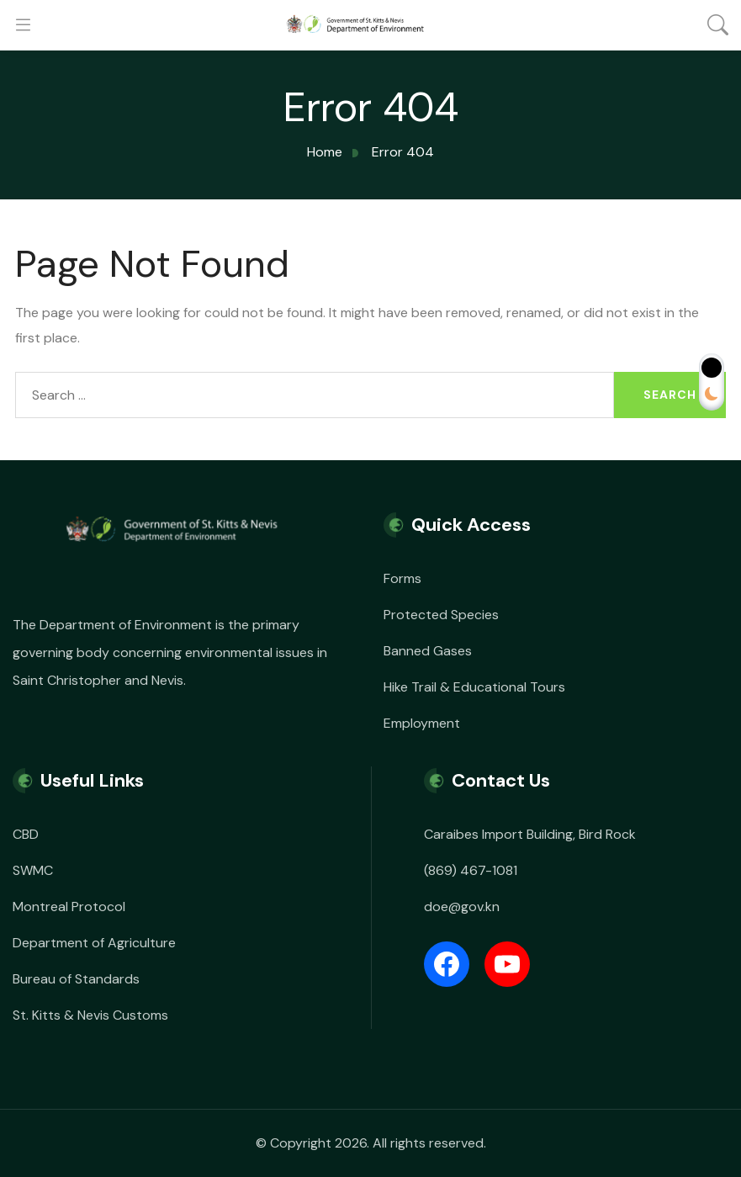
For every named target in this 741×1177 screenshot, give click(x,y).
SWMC (33, 870)
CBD (26, 834)
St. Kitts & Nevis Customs (90, 1015)
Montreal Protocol (69, 906)
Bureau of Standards (76, 979)
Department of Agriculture (94, 943)
